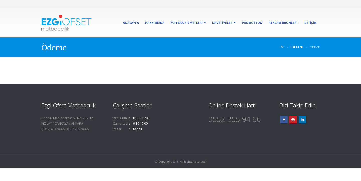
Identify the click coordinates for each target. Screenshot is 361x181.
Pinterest (293, 119)
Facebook (284, 119)
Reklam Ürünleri (283, 23)
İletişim (310, 23)
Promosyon (252, 23)
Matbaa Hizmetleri (187, 23)
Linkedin (302, 119)
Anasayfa (131, 23)
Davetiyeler (222, 23)
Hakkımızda (154, 23)
